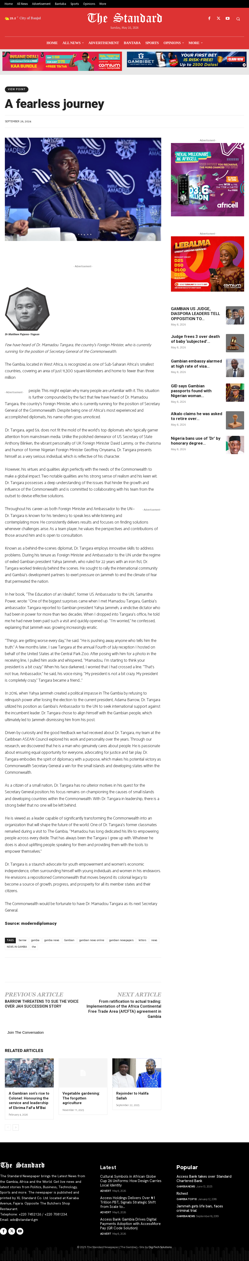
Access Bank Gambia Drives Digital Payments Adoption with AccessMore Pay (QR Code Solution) (130, 1224)
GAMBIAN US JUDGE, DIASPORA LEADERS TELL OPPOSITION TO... (195, 313)
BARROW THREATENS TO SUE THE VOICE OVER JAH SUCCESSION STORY (42, 1004)
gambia (35, 940)
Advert (105, 1191)
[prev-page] (8, 1127)
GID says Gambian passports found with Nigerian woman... (191, 390)
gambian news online (91, 940)
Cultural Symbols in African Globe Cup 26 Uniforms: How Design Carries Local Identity (130, 1181)
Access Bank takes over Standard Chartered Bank (204, 1178)
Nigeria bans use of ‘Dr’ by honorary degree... (195, 441)
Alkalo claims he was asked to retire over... (196, 416)
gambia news (51, 940)
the (34, 947)
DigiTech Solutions (160, 1247)
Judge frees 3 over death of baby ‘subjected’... (195, 339)
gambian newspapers (121, 940)
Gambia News (186, 1186)
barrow (22, 940)
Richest (182, 1193)
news (154, 940)
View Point (16, 89)
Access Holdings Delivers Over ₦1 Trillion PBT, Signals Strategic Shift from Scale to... (128, 1202)
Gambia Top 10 (187, 1199)
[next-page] (16, 1127)
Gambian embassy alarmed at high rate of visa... (196, 363)
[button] (238, 19)
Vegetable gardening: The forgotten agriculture (81, 1098)
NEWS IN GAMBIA (17, 947)
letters (142, 940)
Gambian (69, 940)
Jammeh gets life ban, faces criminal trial (200, 1208)
